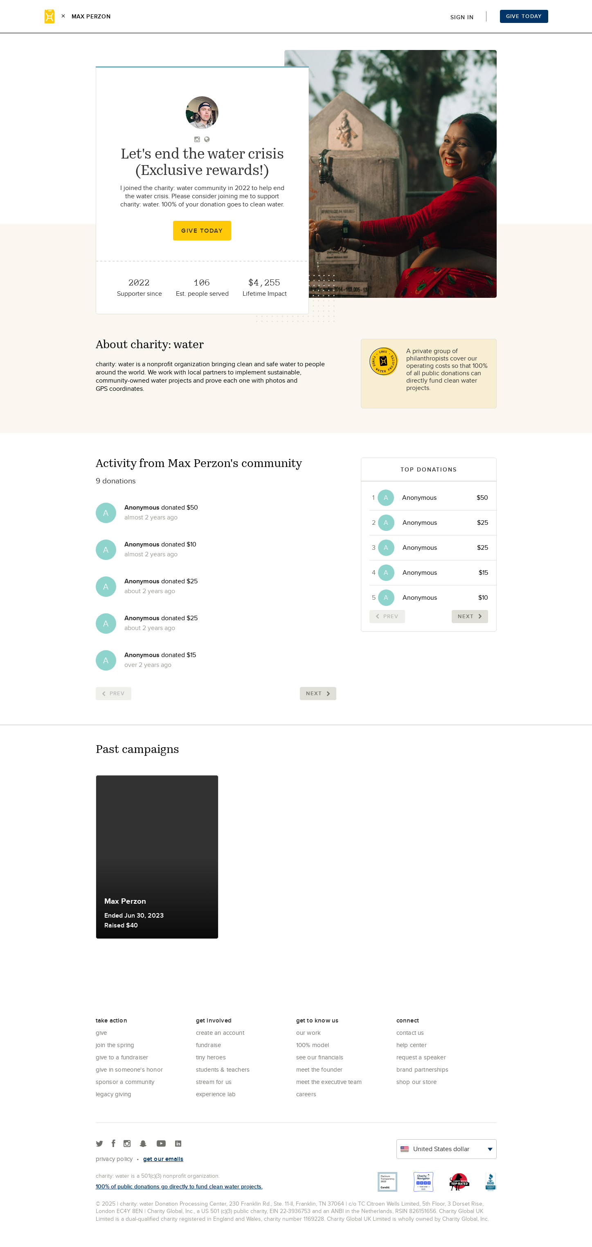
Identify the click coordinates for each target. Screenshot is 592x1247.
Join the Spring (115, 1045)
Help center (411, 1045)
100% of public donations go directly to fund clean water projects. (179, 1186)
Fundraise (208, 1045)
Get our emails (163, 1158)
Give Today (524, 16)
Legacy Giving (114, 1094)
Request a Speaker (421, 1057)
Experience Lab (216, 1094)
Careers (306, 1094)
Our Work (308, 1032)
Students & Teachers (223, 1069)
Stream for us (214, 1081)
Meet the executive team (329, 1081)
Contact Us (410, 1032)
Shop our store (416, 1081)
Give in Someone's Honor (129, 1069)
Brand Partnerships (422, 1069)
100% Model (312, 1045)
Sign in (461, 17)
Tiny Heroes (211, 1057)
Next (318, 693)
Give (101, 1032)
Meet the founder (319, 1069)
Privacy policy (114, 1158)
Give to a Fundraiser (122, 1057)
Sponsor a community (125, 1081)
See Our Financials (320, 1057)
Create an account (220, 1032)
